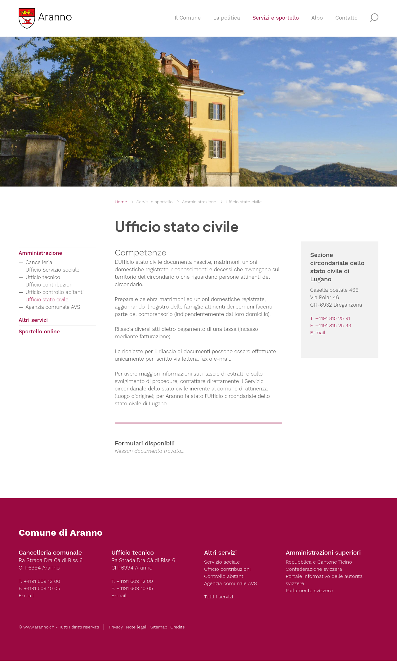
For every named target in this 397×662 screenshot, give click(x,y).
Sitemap (158, 628)
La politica (226, 20)
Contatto (346, 20)
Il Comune (188, 20)
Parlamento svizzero (310, 592)
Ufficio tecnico (45, 278)
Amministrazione (199, 201)
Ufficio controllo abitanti (57, 293)
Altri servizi (33, 321)
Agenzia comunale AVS (55, 308)
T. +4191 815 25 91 (331, 318)
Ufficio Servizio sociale (55, 271)
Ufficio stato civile (243, 201)
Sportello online (39, 334)
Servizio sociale (223, 562)
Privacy (116, 628)
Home (121, 201)
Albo (317, 20)
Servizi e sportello (275, 20)
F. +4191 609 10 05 (40, 589)
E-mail (318, 333)
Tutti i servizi (219, 598)
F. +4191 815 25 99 (332, 326)
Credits (177, 628)
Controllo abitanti (225, 577)
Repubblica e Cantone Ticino (321, 562)
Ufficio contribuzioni (52, 285)
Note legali (136, 628)
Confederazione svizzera (315, 569)
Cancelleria (40, 263)
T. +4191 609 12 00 (40, 581)
